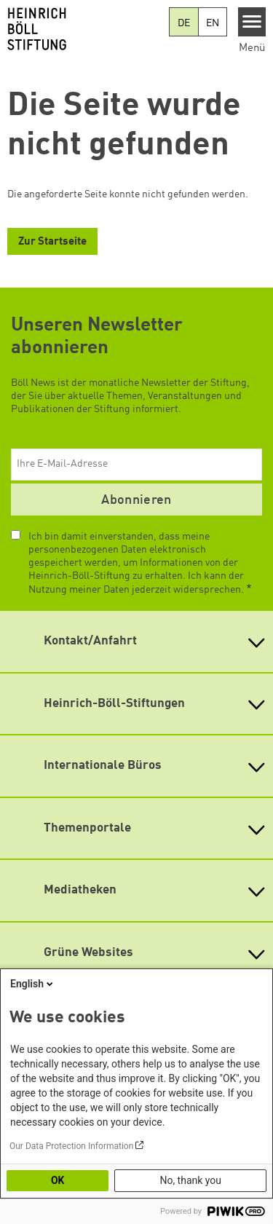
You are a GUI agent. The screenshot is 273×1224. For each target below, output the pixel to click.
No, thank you (190, 1180)
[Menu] (252, 21)
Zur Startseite (52, 242)
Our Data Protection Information (71, 1146)
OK (58, 1180)
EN (212, 23)
